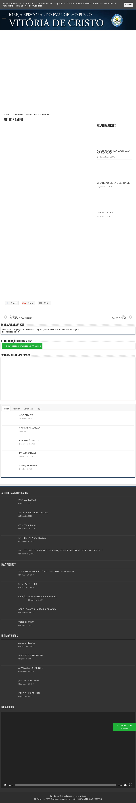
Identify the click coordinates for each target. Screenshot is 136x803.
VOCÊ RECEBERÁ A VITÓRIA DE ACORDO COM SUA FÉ (46, 571)
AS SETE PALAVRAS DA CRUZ (33, 512)
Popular (16, 409)
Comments (28, 409)
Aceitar (128, 5)
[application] (68, 750)
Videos (29, 114)
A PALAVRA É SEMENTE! (29, 440)
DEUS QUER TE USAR (28, 465)
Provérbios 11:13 (10, 332)
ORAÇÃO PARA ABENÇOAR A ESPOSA (37, 596)
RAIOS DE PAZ (105, 212)
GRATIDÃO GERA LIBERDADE (113, 183)
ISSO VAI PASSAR (27, 500)
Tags (39, 409)
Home (6, 114)
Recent (6, 409)
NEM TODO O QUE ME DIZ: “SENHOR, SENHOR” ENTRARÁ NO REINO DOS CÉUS (60, 550)
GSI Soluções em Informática (73, 796)
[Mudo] (125, 785)
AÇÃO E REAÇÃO (26, 415)
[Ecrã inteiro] (130, 785)
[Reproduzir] (5, 785)
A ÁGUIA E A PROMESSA (29, 428)
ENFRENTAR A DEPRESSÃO (32, 537)
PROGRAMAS (17, 114)
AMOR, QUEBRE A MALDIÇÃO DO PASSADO (113, 151)
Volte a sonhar (26, 621)
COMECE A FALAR (27, 525)
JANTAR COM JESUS (27, 453)
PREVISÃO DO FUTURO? (26, 317)
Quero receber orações (125, 726)
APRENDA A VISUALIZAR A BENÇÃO (37, 609)
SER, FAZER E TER (27, 584)
